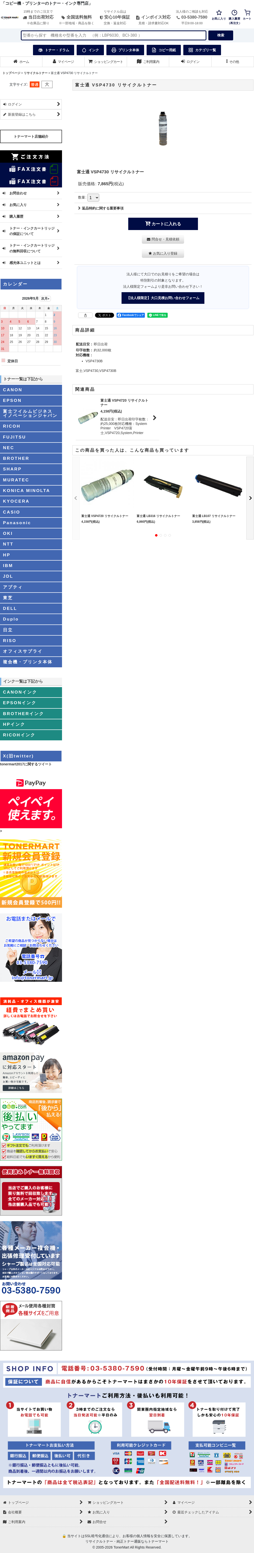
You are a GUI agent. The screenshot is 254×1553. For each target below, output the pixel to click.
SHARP (12, 468)
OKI (8, 533)
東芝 (8, 597)
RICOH (12, 426)
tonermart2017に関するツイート (26, 764)
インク (90, 50)
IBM (8, 565)
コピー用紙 (164, 50)
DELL (10, 608)
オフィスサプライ (23, 651)
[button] (233, 61)
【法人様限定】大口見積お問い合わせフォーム (163, 298)
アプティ (13, 587)
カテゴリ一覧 (202, 50)
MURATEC (16, 479)
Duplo (11, 619)
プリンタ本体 (125, 50)
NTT (8, 544)
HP (6, 554)
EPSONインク (19, 702)
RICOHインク (19, 734)
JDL (8, 576)
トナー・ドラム (53, 50)
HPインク (14, 724)
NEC (8, 447)
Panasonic (17, 522)
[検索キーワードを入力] (114, 35)
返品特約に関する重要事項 (101, 208)
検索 (220, 35)
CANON (12, 389)
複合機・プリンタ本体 (28, 661)
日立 (8, 629)
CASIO (11, 512)
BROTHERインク (23, 713)
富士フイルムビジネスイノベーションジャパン (30, 413)
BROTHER (16, 458)
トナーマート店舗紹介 (31, 136)
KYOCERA (16, 501)
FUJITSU (14, 437)
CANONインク (20, 692)
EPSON (12, 400)
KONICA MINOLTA (26, 490)
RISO (9, 640)
